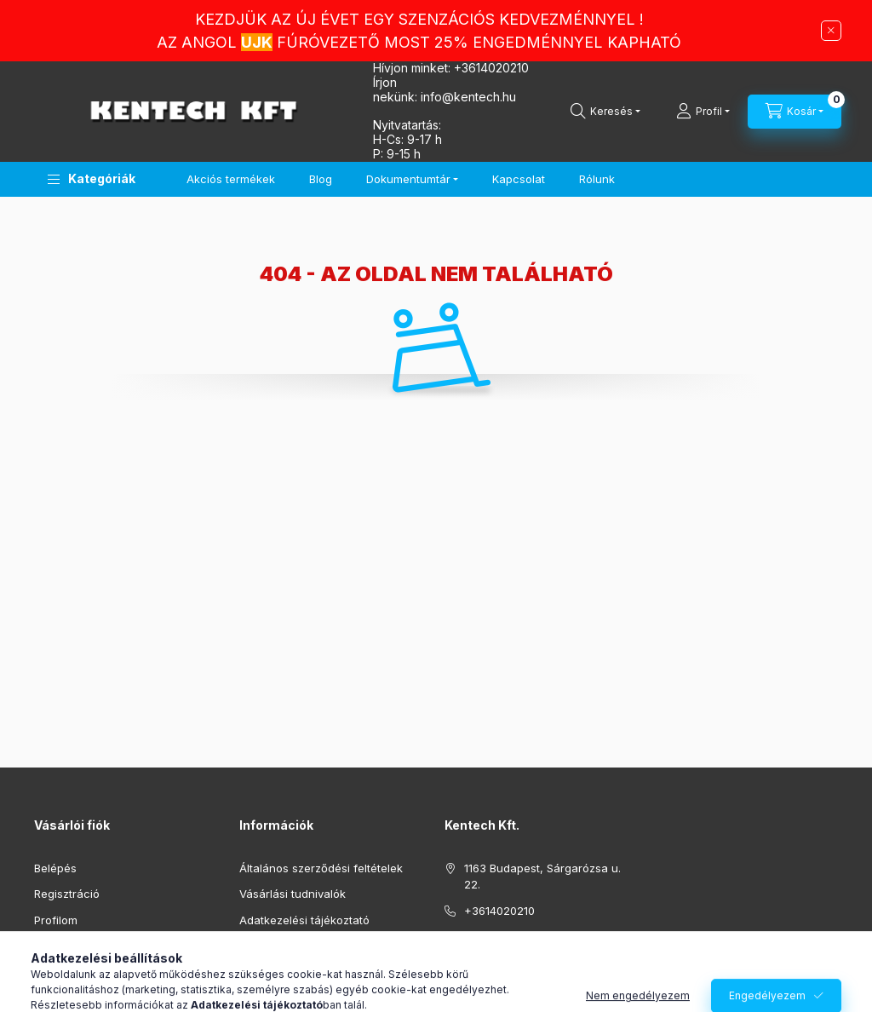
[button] (91, 179)
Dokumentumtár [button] (408, 179)
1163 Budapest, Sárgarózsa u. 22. (542, 876)
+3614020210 (491, 67)
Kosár (49, 945)
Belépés (55, 868)
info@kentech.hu (509, 936)
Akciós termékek (230, 179)
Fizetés (258, 945)
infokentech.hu (468, 96)
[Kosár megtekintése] (794, 112)
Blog (320, 179)
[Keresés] (605, 112)
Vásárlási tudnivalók (292, 893)
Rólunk (597, 179)
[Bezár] (831, 30)
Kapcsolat (518, 179)
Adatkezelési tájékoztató (304, 920)
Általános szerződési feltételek (321, 868)
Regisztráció (67, 893)
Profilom (55, 920)
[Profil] (703, 112)
